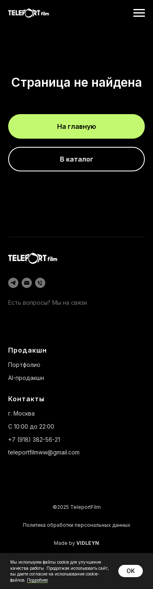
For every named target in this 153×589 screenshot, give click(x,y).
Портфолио (24, 364)
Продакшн (27, 350)
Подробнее (37, 580)
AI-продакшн (26, 377)
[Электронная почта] (27, 283)
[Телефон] (40, 283)
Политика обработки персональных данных (77, 525)
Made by (76, 543)
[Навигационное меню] (139, 13)
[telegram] (13, 283)
